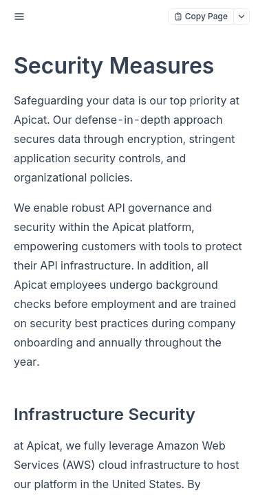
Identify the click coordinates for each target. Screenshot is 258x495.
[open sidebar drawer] (19, 17)
